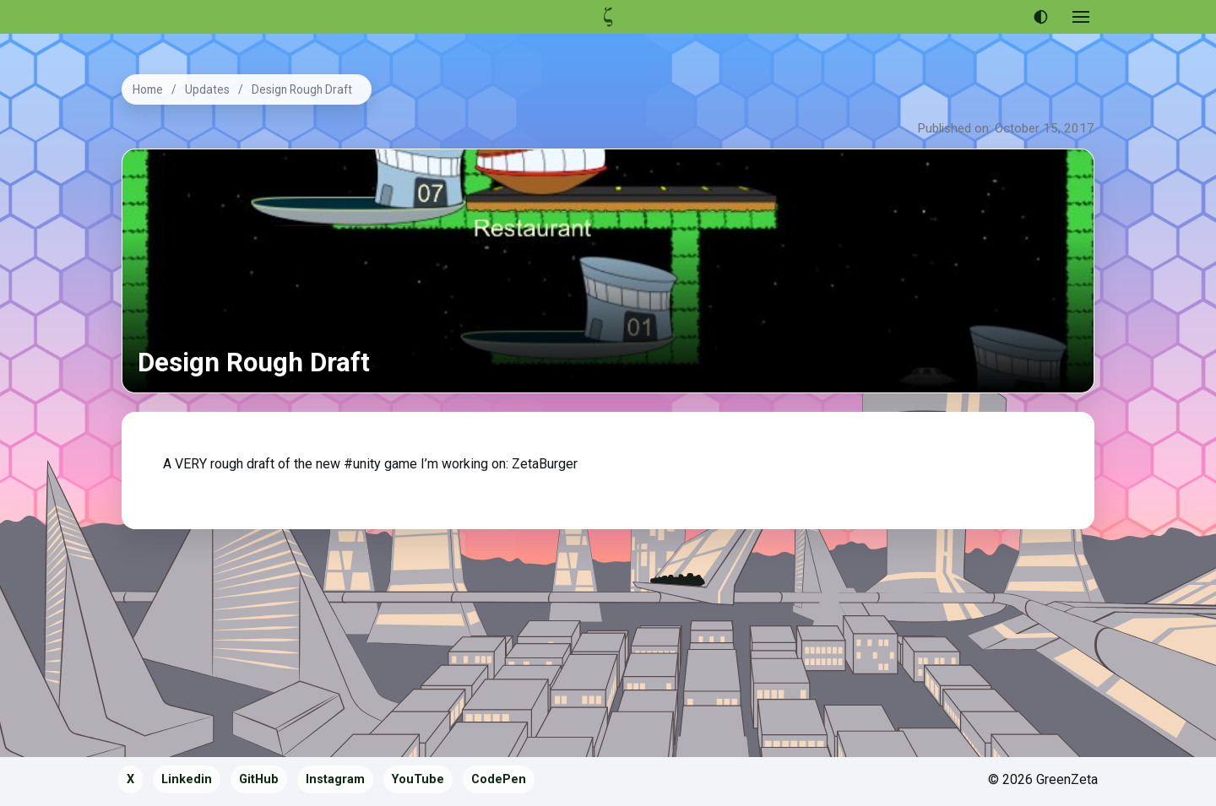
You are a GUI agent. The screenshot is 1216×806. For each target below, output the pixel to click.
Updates (207, 89)
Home (148, 89)
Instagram (335, 779)
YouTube (418, 779)
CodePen (498, 779)
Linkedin (186, 779)
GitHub (259, 779)
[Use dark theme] (1040, 17)
